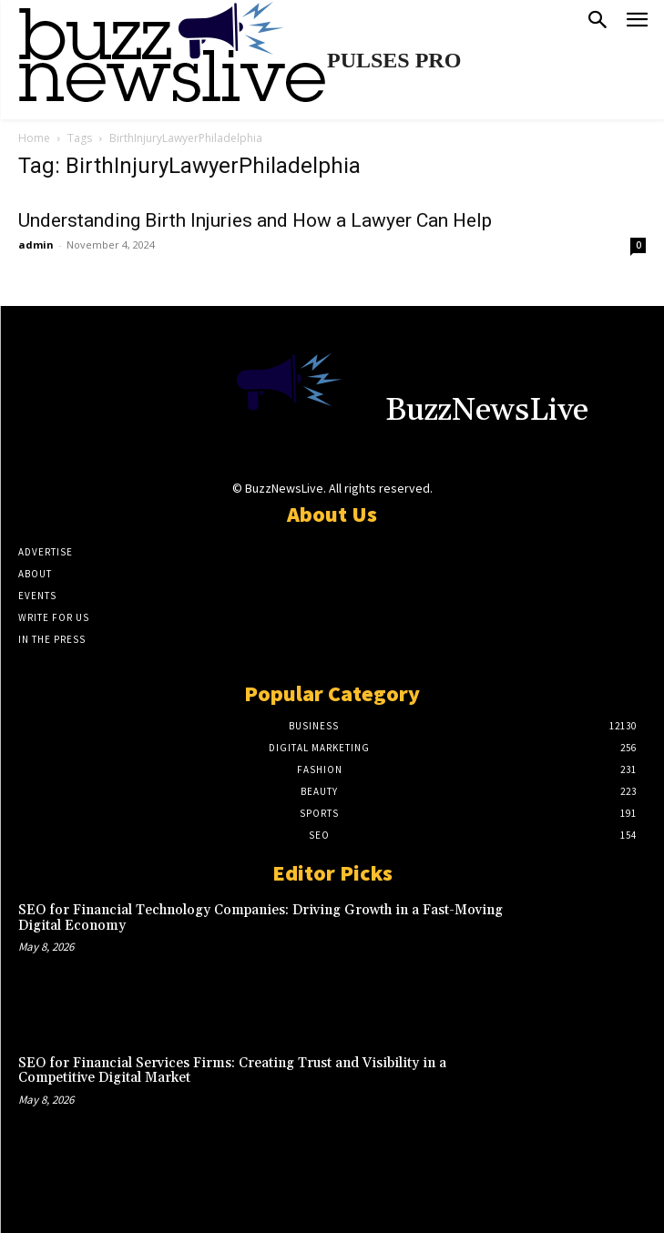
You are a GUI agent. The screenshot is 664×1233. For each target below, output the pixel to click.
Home (34, 138)
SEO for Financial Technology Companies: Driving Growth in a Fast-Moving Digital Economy (260, 918)
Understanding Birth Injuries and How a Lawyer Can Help (255, 220)
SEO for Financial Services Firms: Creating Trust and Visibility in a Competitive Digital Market (232, 1071)
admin (36, 244)
